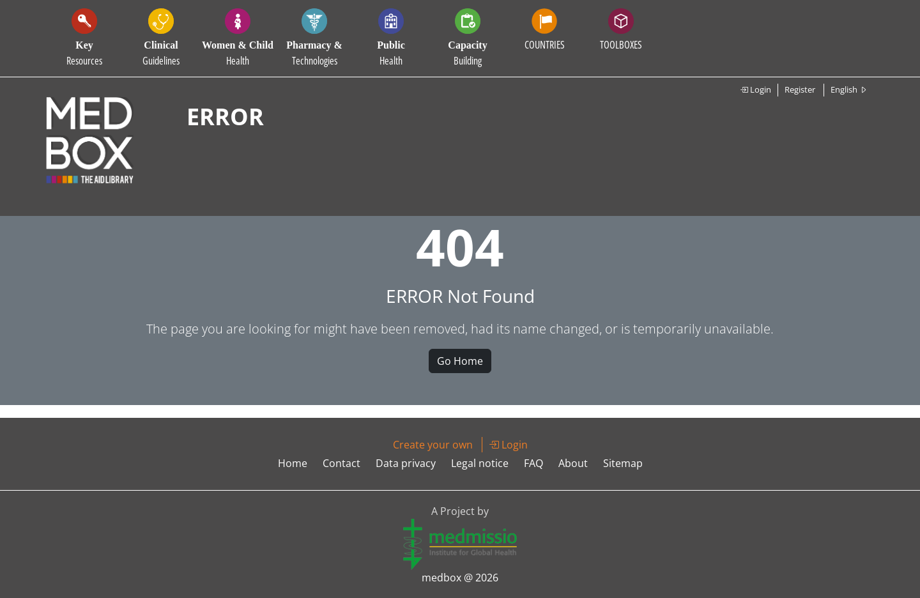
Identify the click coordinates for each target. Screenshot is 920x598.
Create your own (433, 445)
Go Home (460, 361)
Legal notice (480, 463)
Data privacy (406, 463)
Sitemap (623, 463)
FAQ (533, 463)
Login (755, 89)
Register (800, 89)
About (573, 463)
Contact (341, 463)
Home (292, 463)
